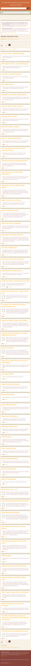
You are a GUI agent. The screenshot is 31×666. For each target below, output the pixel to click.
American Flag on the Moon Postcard (12, 106)
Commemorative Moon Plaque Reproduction (15, 160)
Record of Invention (7, 348)
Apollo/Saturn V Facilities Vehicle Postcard (14, 94)
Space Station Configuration (10, 416)
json (12, 647)
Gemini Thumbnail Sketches (10, 458)
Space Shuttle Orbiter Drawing (10, 384)
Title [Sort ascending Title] (6, 49)
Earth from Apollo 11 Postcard (10, 126)
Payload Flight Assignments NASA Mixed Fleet (15, 501)
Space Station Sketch (8, 374)
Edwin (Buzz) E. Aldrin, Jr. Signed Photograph (15, 63)
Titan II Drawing (6, 436)
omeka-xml (16, 647)
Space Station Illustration (9, 404)
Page (3, 45)
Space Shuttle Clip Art (8, 394)
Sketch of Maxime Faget (9, 479)
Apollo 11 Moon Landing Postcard (11, 138)
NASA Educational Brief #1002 (10, 512)
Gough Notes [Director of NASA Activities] (14, 566)
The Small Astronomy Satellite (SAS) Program (15, 631)
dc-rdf (6, 647)
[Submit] (29, 8)
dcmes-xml (9, 647)
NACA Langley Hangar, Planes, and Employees (15, 592)
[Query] (15, 8)
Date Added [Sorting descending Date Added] (14, 49)
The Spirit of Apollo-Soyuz (9, 247)
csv (3, 647)
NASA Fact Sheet (6, 555)
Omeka (10, 662)
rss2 (19, 647)
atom (2, 647)
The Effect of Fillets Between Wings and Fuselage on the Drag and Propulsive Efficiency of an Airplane (15, 617)
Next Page (9, 45)
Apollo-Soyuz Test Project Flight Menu (13, 259)
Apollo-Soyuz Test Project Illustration (12, 234)
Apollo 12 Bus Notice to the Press (11, 200)
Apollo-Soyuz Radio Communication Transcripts (15, 281)
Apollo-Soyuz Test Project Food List (12, 270)
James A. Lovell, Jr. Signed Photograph (13, 53)
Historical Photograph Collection (21, 26)
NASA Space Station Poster (9, 426)
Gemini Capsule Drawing (9, 448)
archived (6, 59)
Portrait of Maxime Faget (9, 469)
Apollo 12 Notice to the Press (10, 210)
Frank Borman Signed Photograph (11, 74)
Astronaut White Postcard (9, 116)
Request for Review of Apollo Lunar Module (14, 320)
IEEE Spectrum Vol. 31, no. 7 (10, 489)
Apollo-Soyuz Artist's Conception (11, 223)
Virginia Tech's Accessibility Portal (10, 32)
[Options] (27, 8)
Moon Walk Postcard (8, 84)
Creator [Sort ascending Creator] (9, 49)
